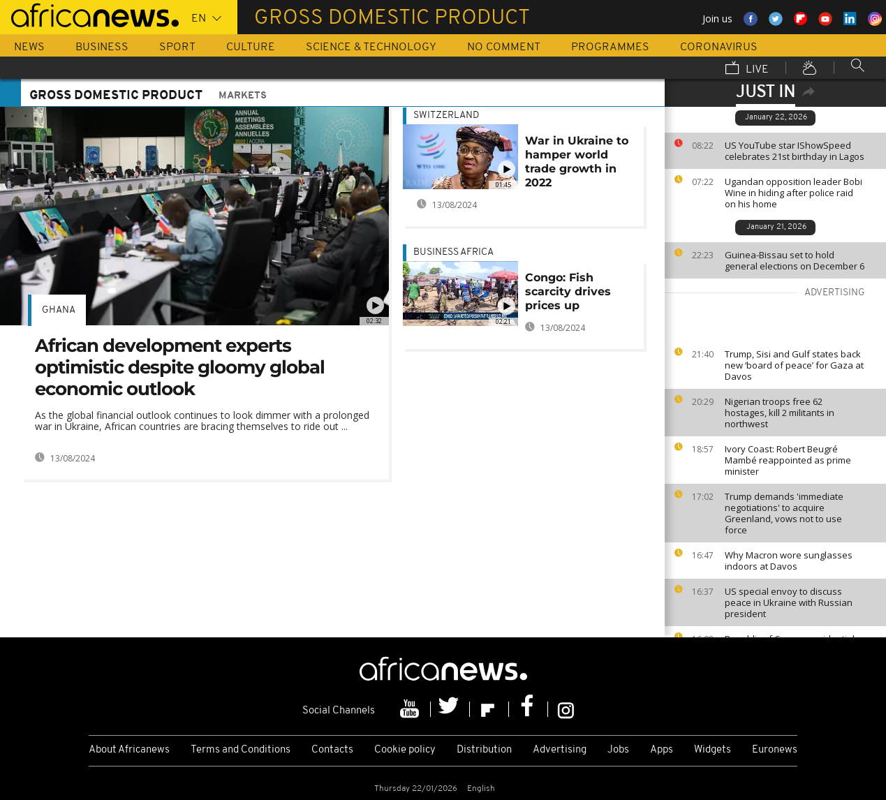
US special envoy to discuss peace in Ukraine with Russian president (788, 602)
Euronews (774, 750)
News (29, 47)
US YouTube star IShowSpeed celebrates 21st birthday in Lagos (794, 151)
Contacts (332, 750)
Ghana (58, 310)
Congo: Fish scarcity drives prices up (568, 291)
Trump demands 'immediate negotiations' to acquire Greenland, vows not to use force (784, 513)
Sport (177, 47)
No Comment (503, 47)
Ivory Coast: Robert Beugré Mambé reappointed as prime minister (788, 460)
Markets (243, 96)
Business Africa (453, 252)
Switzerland (446, 115)
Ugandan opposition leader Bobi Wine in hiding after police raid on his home (793, 192)
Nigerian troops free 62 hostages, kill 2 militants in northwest (779, 412)
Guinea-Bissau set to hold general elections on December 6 (794, 260)
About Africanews (129, 750)
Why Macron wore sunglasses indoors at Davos (788, 560)
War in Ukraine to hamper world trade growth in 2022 (576, 161)
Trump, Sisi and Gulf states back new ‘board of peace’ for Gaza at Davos (794, 365)
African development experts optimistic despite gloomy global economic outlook (180, 367)
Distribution (484, 750)
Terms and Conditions (240, 750)
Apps (661, 750)
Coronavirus (719, 47)
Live (747, 69)
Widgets (712, 750)
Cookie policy (405, 750)
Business (101, 47)
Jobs (618, 750)
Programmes (610, 47)
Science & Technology (371, 47)
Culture (250, 47)
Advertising (559, 750)
